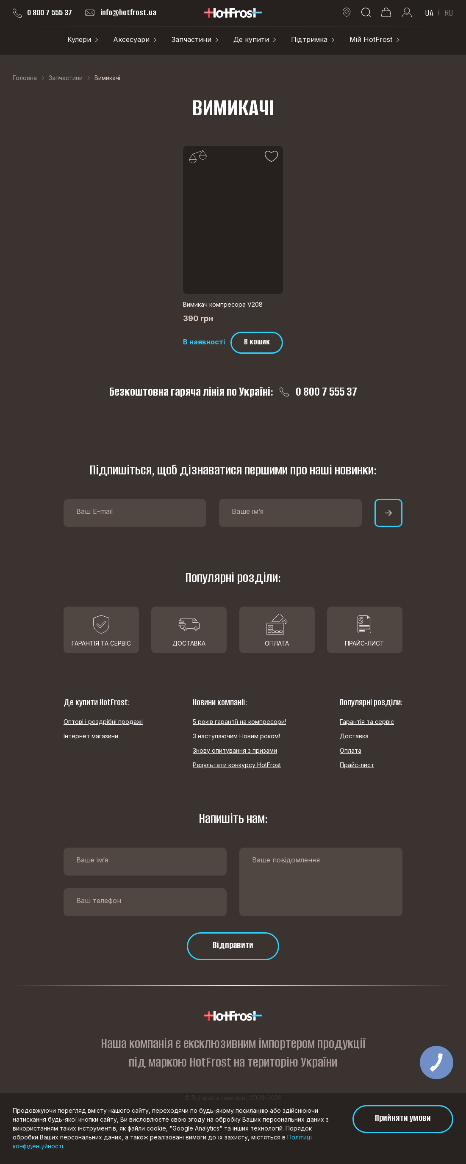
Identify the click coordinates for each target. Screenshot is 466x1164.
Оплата (350, 750)
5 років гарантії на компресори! (239, 721)
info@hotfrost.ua (120, 12)
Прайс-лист (357, 764)
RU (448, 13)
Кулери (79, 39)
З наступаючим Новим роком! (236, 736)
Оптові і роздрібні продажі (103, 721)
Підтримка (309, 39)
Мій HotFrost (371, 39)
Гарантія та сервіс (367, 721)
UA (429, 13)
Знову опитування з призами (235, 750)
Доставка (354, 736)
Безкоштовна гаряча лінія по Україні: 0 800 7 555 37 (233, 392)
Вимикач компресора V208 (223, 304)
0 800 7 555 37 (42, 12)
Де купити (251, 39)
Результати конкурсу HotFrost (237, 764)
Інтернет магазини (91, 736)
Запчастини (191, 39)
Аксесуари (131, 39)
